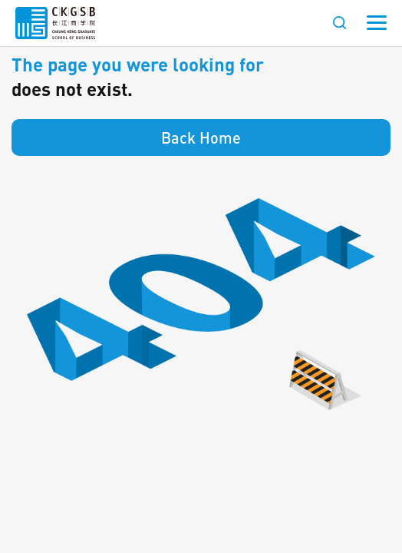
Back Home (201, 137)
